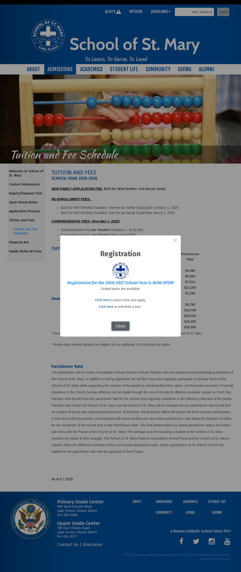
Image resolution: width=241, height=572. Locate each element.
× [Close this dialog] (175, 241)
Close (120, 326)
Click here (102, 300)
